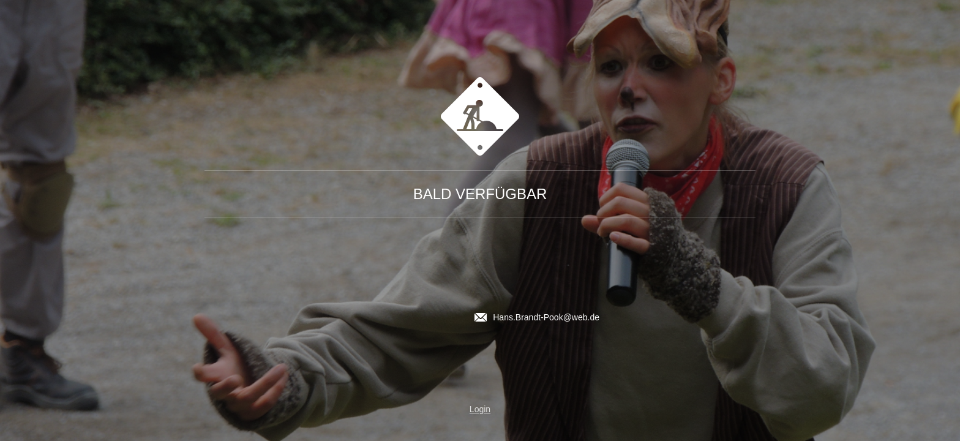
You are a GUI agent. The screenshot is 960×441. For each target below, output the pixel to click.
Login (480, 409)
